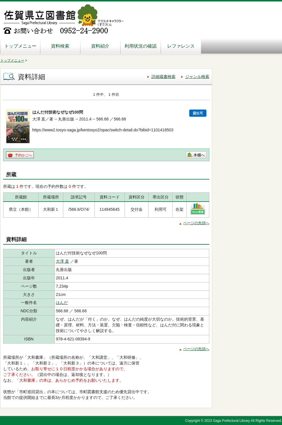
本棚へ (199, 155)
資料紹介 (100, 46)
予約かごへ (23, 155)
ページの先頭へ (196, 223)
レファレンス (181, 46)
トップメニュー (20, 46)
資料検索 (60, 46)
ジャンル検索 (197, 76)
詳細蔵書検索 (163, 76)
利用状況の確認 (141, 46)
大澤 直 (62, 261)
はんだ (62, 302)
